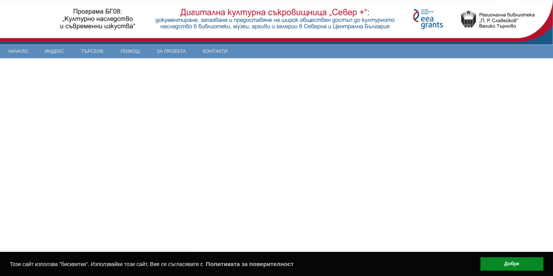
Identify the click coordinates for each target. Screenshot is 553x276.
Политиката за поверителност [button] (250, 264)
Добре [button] (511, 263)
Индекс (54, 51)
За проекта (171, 51)
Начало (18, 51)
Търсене (92, 51)
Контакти (215, 51)
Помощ (130, 51)
